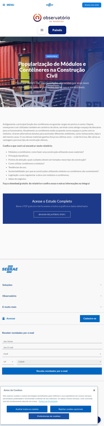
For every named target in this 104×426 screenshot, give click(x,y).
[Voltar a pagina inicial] (52, 5)
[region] (49, 405)
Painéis (57, 30)
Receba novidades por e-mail (52, 371)
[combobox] (52, 354)
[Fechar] (94, 390)
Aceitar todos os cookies (27, 409)
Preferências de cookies (48, 416)
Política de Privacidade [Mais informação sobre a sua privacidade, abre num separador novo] (48, 401)
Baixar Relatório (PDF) (52, 214)
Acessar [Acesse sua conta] (10, 318)
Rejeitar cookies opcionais (71, 409)
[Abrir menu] (42, 30)
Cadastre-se (89, 318)
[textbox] (53, 354)
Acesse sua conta (92, 5)
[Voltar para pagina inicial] (52, 269)
